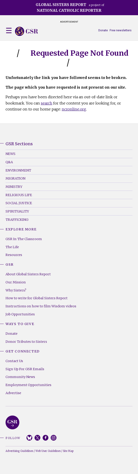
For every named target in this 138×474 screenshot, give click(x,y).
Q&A (9, 162)
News (10, 154)
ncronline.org (74, 109)
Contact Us (14, 361)
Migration (15, 178)
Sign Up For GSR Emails (25, 369)
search (46, 103)
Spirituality (17, 211)
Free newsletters (121, 30)
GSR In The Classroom (24, 239)
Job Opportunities (20, 314)
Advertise (13, 393)
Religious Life (19, 195)
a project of (70, 7)
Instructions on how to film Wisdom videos (41, 306)
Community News (20, 377)
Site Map (68, 451)
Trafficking (17, 220)
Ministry (14, 187)
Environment (18, 170)
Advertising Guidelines (19, 451)
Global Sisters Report (12, 422)
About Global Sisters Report (28, 274)
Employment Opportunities (28, 385)
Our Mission (16, 282)
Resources (14, 255)
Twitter (37, 438)
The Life (12, 247)
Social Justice (19, 203)
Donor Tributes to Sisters (26, 342)
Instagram (53, 438)
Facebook (45, 438)
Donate (103, 30)
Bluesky (29, 438)
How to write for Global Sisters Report (37, 298)
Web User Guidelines (48, 451)
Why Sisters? (16, 290)
